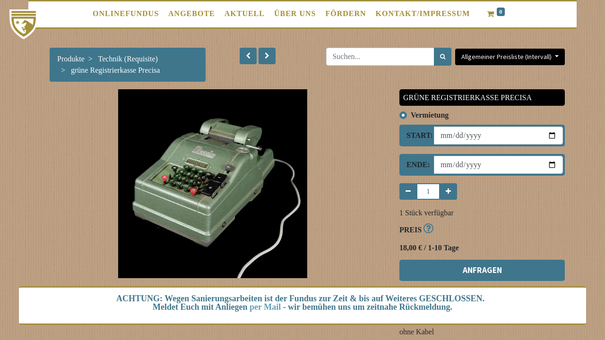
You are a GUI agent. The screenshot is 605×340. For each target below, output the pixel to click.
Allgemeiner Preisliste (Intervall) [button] (507, 56)
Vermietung (430, 115)
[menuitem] (126, 13)
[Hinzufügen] (448, 191)
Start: (416, 135)
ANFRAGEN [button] (482, 270)
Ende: (416, 165)
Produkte (71, 59)
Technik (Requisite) (128, 59)
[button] (248, 56)
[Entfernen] (408, 191)
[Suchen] (442, 57)
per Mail (265, 307)
